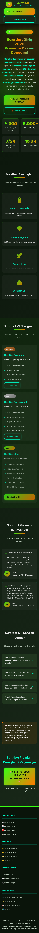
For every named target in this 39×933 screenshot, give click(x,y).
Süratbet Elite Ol (13, 503)
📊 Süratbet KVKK (8, 912)
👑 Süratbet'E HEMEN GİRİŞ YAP (19, 103)
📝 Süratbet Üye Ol (8, 826)
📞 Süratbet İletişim (8, 884)
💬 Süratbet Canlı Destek (10, 880)
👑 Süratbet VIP (7, 861)
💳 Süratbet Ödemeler (9, 857)
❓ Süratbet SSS (7, 876)
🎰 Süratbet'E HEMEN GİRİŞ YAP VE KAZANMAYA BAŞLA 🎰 (19, 776)
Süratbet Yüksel (12, 441)
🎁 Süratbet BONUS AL (19, 114)
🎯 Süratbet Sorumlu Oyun (11, 908)
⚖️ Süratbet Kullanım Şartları (12, 900)
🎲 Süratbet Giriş (8, 822)
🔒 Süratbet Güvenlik (9, 853)
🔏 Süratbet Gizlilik (8, 904)
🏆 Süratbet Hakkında (9, 849)
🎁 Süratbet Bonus (8, 830)
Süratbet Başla (12, 388)
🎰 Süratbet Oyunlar (9, 834)
